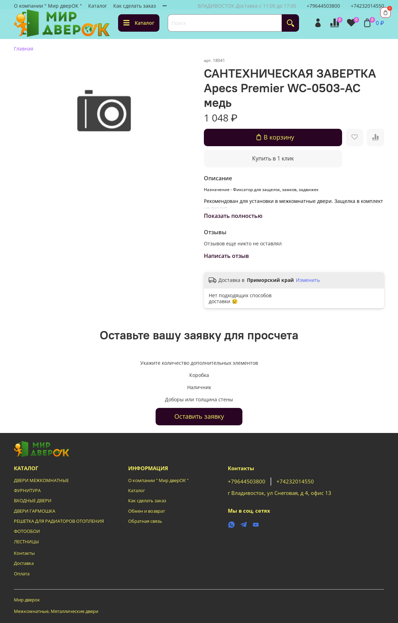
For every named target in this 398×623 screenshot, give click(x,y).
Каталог (97, 5)
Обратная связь (145, 521)
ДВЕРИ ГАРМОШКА (34, 511)
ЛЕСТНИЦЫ (26, 542)
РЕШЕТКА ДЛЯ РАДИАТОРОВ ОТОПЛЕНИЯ (59, 521)
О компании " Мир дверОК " (48, 5)
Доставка (24, 563)
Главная (23, 48)
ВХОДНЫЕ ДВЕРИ (32, 501)
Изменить (308, 280)
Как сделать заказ (134, 5)
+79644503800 (323, 5)
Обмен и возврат (146, 511)
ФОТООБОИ (27, 531)
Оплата (22, 574)
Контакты (24, 553)
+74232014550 (367, 5)
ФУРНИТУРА (27, 491)
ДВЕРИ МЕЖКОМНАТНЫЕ (41, 480)
